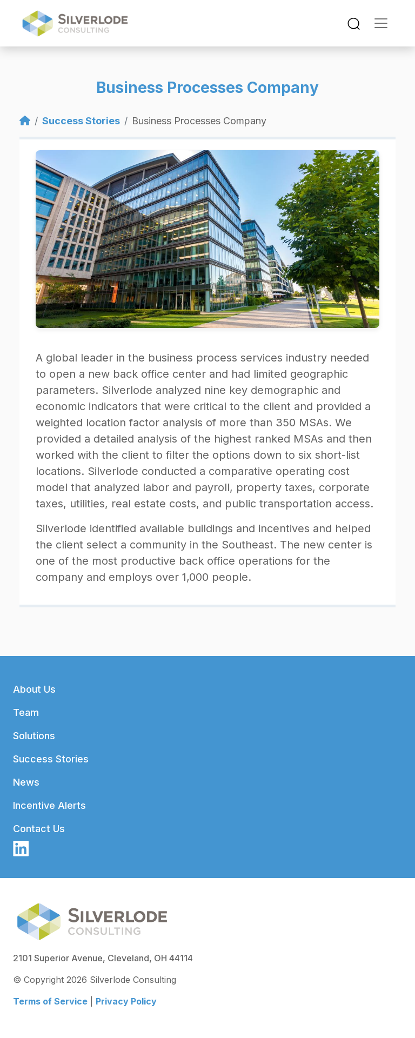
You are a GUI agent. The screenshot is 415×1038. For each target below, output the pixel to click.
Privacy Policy (126, 1001)
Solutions (34, 735)
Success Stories (81, 120)
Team (26, 712)
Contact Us (39, 828)
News (26, 782)
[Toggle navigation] (353, 23)
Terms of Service (50, 1001)
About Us (34, 689)
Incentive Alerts (49, 805)
